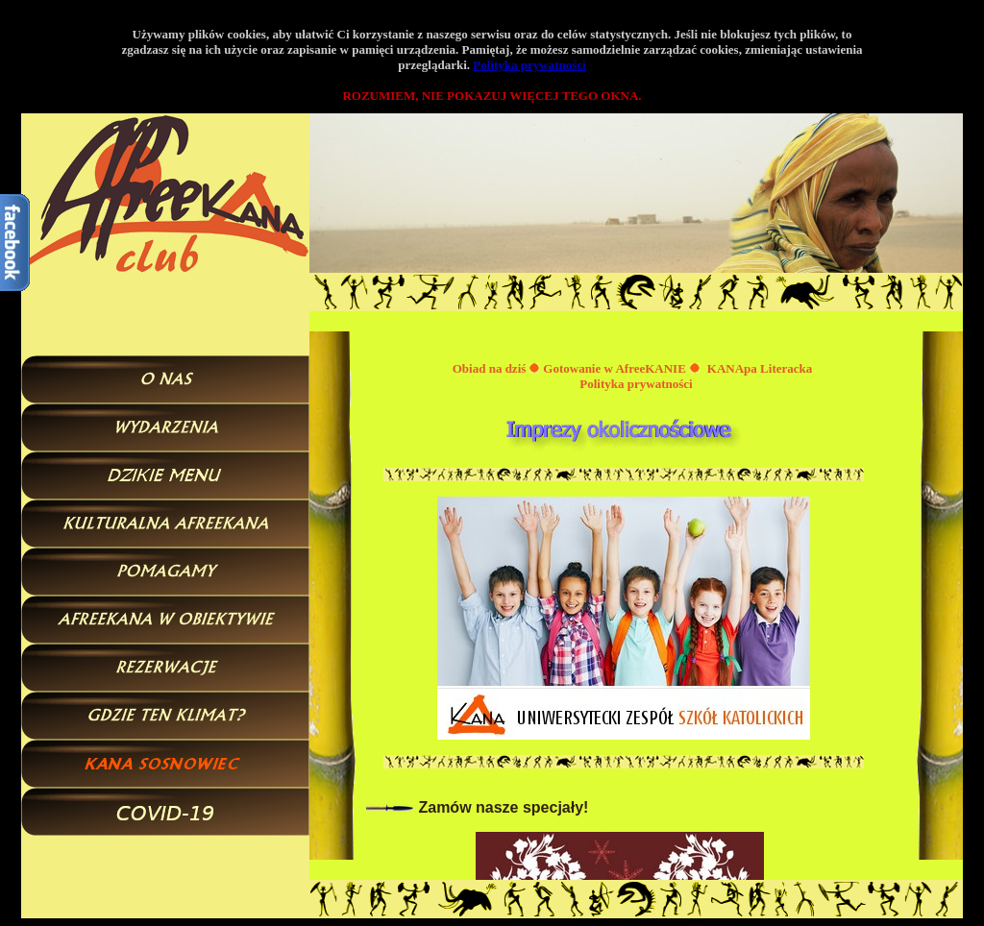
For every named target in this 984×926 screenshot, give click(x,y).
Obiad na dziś (490, 368)
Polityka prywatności (529, 65)
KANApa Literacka (759, 368)
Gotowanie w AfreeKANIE (614, 368)
